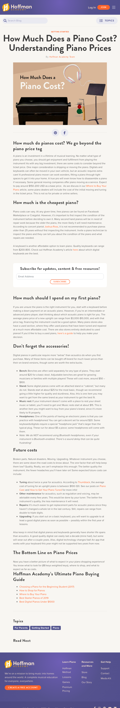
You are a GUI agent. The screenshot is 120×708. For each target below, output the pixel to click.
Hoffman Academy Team (62, 56)
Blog (84, 677)
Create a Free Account (23, 687)
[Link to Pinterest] (55, 132)
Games (66, 682)
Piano (56, 628)
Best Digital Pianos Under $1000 (37, 601)
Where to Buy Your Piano (32, 594)
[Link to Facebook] (64, 132)
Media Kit (106, 678)
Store (84, 672)
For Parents (21, 628)
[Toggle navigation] (114, 7)
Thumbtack (84, 482)
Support (105, 668)
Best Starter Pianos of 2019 (33, 598)
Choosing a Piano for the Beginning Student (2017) (46, 586)
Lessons (66, 677)
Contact (105, 673)
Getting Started (40, 628)
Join (103, 7)
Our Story (87, 682)
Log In (92, 7)
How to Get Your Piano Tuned (46, 490)
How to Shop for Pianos (32, 590)
